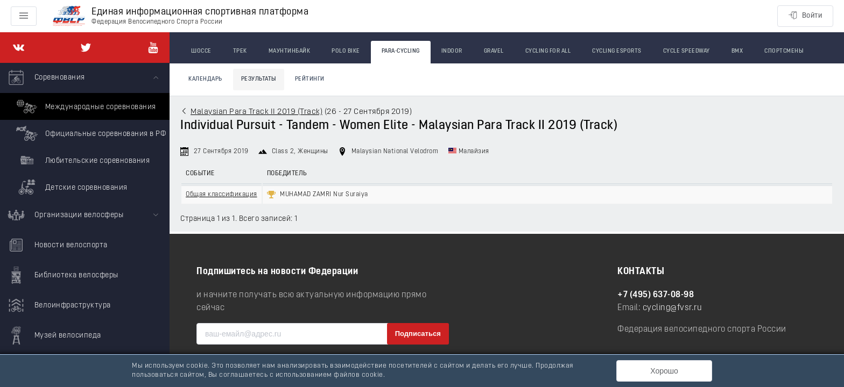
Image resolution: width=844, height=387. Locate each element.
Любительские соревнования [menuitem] (81, 160)
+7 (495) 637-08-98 (655, 295)
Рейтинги (310, 79)
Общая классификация (221, 194)
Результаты (258, 79)
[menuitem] (85, 131)
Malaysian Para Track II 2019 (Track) (256, 112)
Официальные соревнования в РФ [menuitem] (89, 133)
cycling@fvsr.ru (672, 308)
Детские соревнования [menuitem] (70, 187)
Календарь (205, 79)
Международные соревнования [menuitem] (84, 106)
